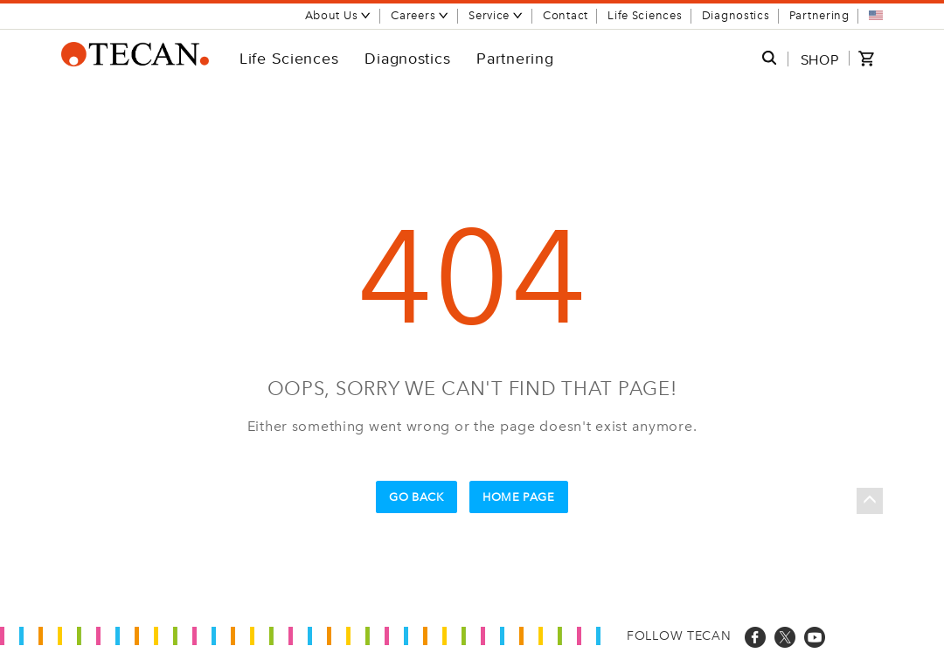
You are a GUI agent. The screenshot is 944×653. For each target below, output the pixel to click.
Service (496, 15)
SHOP (820, 59)
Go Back (416, 497)
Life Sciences (644, 15)
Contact (565, 15)
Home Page (518, 497)
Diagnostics (736, 15)
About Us (338, 15)
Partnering (819, 15)
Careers (420, 15)
